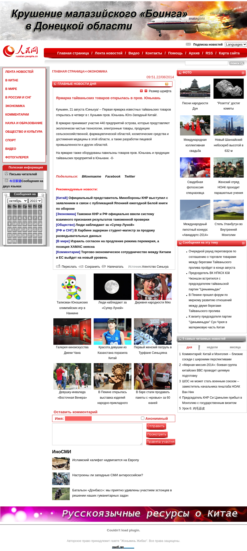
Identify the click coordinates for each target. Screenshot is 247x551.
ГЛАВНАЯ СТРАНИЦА (68, 71)
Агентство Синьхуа (155, 266)
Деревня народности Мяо (153, 302)
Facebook (113, 176)
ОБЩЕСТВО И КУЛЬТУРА (24, 131)
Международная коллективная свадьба (195, 145)
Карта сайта (229, 53)
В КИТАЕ (11, 80)
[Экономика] (66, 214)
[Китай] (62, 198)
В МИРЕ (11, 89)
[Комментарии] (68, 252)
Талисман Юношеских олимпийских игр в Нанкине (72, 308)
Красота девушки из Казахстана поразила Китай (113, 353)
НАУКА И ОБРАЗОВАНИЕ (24, 123)
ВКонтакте (91, 176)
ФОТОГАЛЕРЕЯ (16, 157)
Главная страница (73, 53)
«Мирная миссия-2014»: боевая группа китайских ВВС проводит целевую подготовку (209, 370)
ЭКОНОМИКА (15, 106)
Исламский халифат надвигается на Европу (105, 460)
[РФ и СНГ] (65, 230)
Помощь (175, 53)
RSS (209, 53)
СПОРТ (10, 140)
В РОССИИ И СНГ (18, 97)
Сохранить (89, 266)
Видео (133, 53)
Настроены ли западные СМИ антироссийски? (107, 475)
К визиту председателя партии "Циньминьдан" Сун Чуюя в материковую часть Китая (210, 322)
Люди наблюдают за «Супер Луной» (105, 225)
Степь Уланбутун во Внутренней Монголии (228, 229)
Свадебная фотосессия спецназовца (195, 187)
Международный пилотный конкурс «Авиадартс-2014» (195, 229)
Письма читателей (23, 174)
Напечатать (113, 266)
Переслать (66, 266)
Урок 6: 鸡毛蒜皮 (193, 408)
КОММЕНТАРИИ (17, 114)
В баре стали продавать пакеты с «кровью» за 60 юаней (152, 397)
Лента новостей (108, 53)
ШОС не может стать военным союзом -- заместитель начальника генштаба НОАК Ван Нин (211, 387)
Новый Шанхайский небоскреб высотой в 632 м (228, 145)
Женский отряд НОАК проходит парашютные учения (228, 187)
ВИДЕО (10, 149)
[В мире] (63, 241)
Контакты (154, 53)
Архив (194, 53)
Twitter (129, 176)
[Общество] (65, 225)
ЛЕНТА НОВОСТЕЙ (19, 72)
